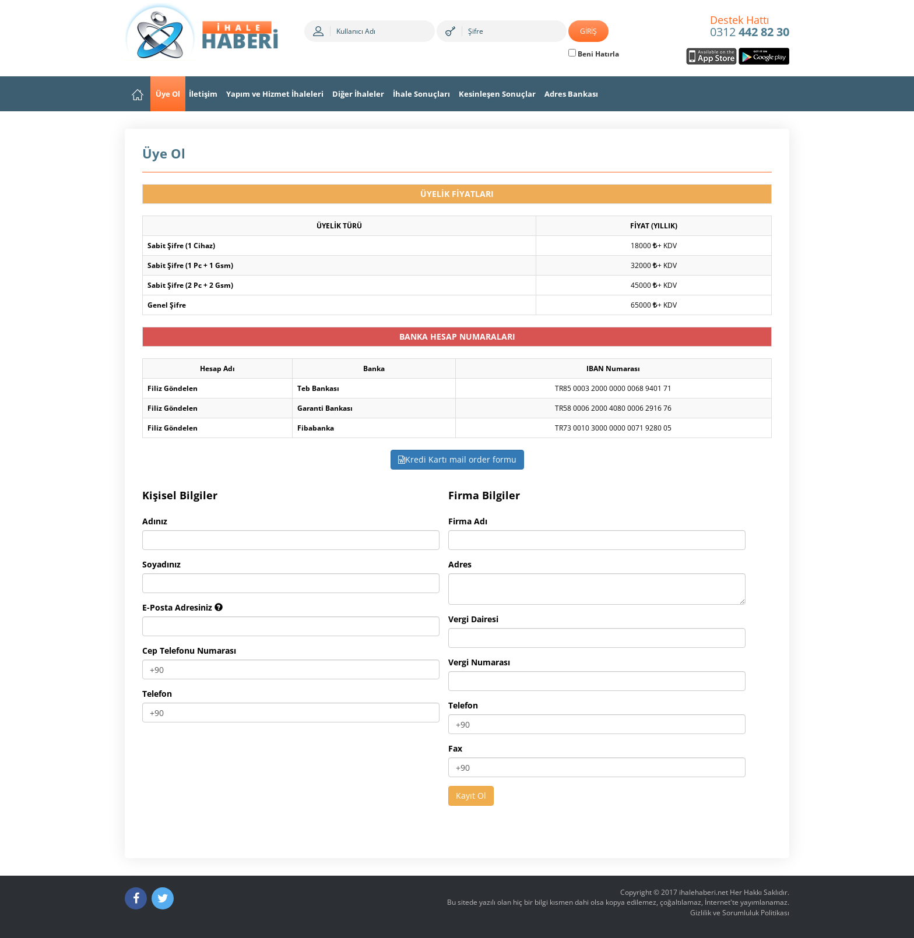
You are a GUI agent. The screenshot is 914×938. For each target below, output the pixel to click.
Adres (460, 564)
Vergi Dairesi (473, 619)
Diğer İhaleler (358, 94)
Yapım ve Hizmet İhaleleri (275, 94)
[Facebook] (136, 898)
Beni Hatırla (593, 54)
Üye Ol (168, 94)
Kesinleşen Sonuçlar (497, 94)
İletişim (203, 94)
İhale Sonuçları (421, 94)
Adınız (154, 521)
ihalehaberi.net (703, 892)
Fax (455, 748)
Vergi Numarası (479, 662)
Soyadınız (161, 564)
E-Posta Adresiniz (182, 607)
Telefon (157, 693)
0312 (749, 27)
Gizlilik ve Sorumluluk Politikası (739, 913)
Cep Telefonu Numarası (189, 650)
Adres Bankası (571, 94)
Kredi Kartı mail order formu (457, 459)
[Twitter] (163, 898)
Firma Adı (467, 521)
